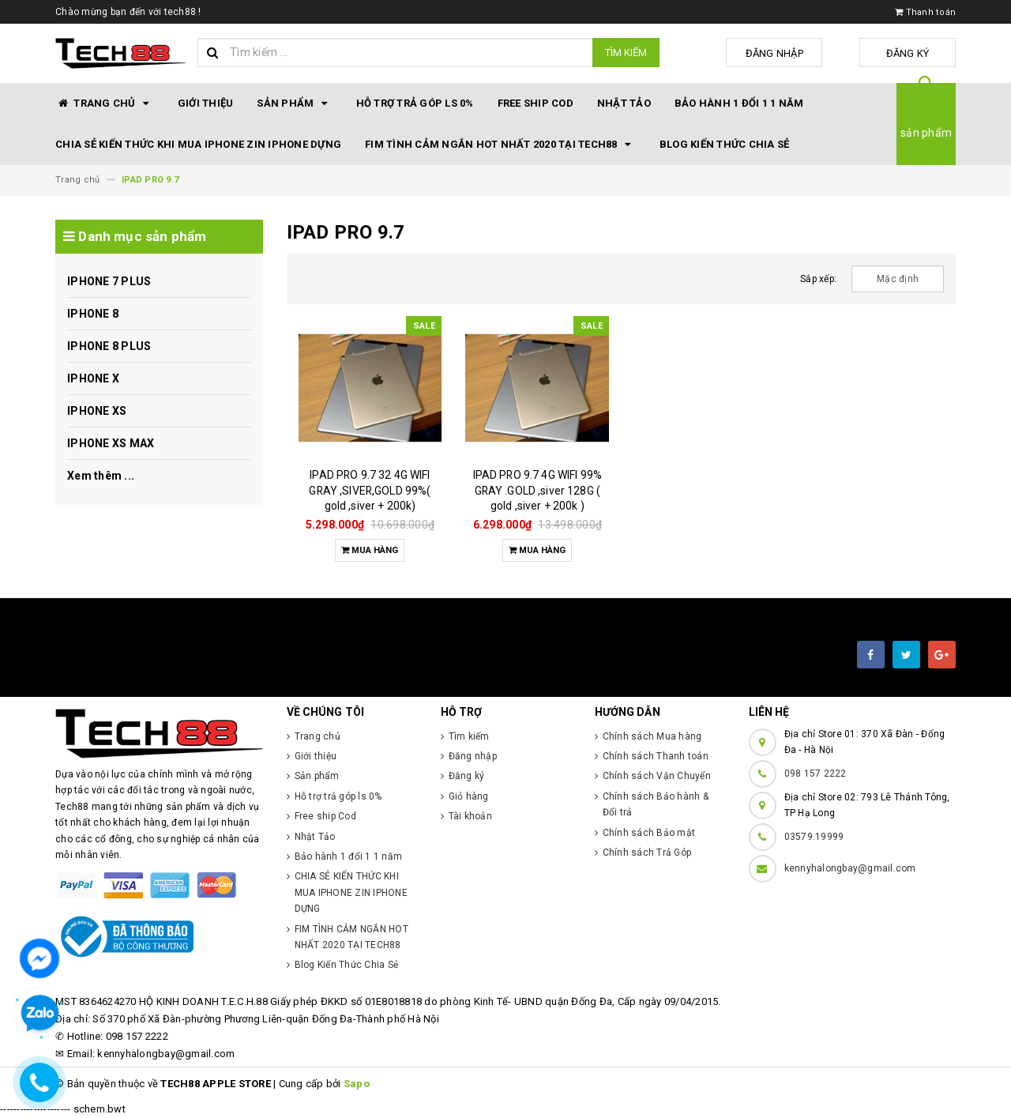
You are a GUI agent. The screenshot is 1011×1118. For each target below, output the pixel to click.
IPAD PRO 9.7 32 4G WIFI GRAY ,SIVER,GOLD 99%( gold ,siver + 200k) (369, 490)
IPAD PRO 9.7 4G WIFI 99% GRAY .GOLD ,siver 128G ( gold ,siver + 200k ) (537, 490)
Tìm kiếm (626, 52)
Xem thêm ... (100, 475)
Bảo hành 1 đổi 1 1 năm (739, 103)
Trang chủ (104, 103)
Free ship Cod (535, 103)
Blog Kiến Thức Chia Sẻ (725, 144)
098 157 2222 (815, 773)
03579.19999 (814, 836)
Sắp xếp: (818, 278)
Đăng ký (916, 53)
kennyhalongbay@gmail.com (850, 868)
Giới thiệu (206, 103)
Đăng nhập (800, 53)
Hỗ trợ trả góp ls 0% (415, 103)
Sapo (357, 1084)
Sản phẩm (294, 103)
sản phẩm (926, 132)
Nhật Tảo (624, 103)
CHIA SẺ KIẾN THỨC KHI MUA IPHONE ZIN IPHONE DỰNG (198, 144)
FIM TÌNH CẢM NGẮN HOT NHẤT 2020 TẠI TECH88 (500, 144)
